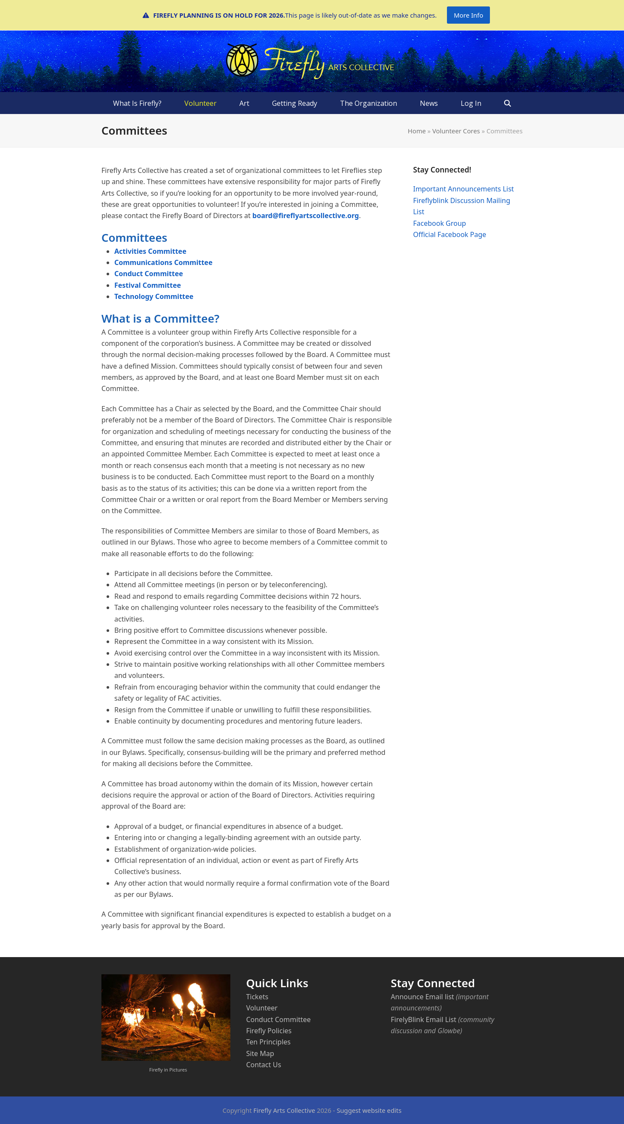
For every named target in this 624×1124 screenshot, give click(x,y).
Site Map (260, 1053)
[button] (508, 103)
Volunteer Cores (456, 130)
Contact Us (263, 1064)
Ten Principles (268, 1042)
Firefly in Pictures (168, 1069)
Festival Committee (147, 285)
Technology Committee (153, 296)
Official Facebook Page (449, 234)
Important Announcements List (463, 189)
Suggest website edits (368, 1110)
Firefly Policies (269, 1030)
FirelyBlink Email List (423, 1019)
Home (417, 130)
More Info (468, 15)
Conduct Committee (148, 273)
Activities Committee (150, 251)
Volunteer (262, 1008)
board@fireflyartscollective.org (305, 215)
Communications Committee (163, 262)
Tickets (257, 996)
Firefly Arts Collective (284, 1110)
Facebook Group (439, 223)
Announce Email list (422, 996)
